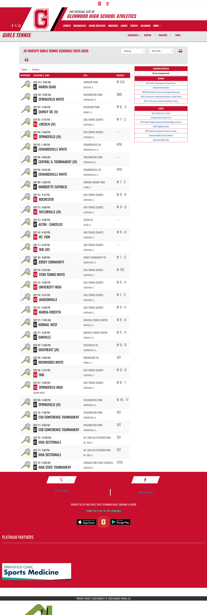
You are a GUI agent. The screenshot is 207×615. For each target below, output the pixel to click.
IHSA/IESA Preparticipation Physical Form (161, 83)
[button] (180, 51)
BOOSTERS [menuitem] (113, 25)
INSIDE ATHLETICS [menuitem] (97, 25)
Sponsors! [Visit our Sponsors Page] (116, 511)
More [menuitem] (157, 25)
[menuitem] (100, 3)
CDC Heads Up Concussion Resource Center (161, 130)
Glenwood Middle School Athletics (161, 135)
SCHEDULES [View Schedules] (133, 35)
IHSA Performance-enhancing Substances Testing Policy (161, 96)
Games (24, 69)
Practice (36, 69)
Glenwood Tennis (145, 492)
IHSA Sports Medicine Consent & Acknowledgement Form (161, 121)
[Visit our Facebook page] (13, 25)
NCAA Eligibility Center (161, 126)
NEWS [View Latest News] (177, 35)
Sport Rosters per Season (161, 113)
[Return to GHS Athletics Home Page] (41, 19)
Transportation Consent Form (161, 117)
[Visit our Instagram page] (19, 25)
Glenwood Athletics (61, 490)
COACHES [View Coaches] (162, 35)
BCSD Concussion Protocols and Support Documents (161, 91)
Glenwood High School (161, 139)
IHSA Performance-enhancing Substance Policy (161, 100)
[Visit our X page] (15, 25)
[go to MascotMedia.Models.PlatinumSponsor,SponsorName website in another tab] (103, 572)
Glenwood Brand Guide (161, 87)
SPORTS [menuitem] (67, 25)
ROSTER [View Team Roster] (147, 35)
